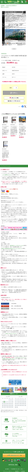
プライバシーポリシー (8, 471)
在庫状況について (4, 312)
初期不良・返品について (6, 354)
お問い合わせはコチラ (14, 455)
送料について (3, 267)
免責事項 (17, 471)
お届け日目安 (3, 295)
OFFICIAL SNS (15, 464)
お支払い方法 (3, 186)
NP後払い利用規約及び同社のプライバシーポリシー (11, 248)
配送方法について (4, 284)
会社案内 (7, 468)
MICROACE (3, 53)
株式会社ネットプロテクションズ (16, 245)
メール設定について (5, 169)
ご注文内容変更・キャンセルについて (9, 369)
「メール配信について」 (7, 174)
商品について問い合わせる (14, 101)
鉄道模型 (2, 5)
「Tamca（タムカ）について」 (11, 333)
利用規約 (23, 471)
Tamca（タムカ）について (6, 321)
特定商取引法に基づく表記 (17, 468)
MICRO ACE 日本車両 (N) (11, 5)
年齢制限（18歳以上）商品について (8, 340)
